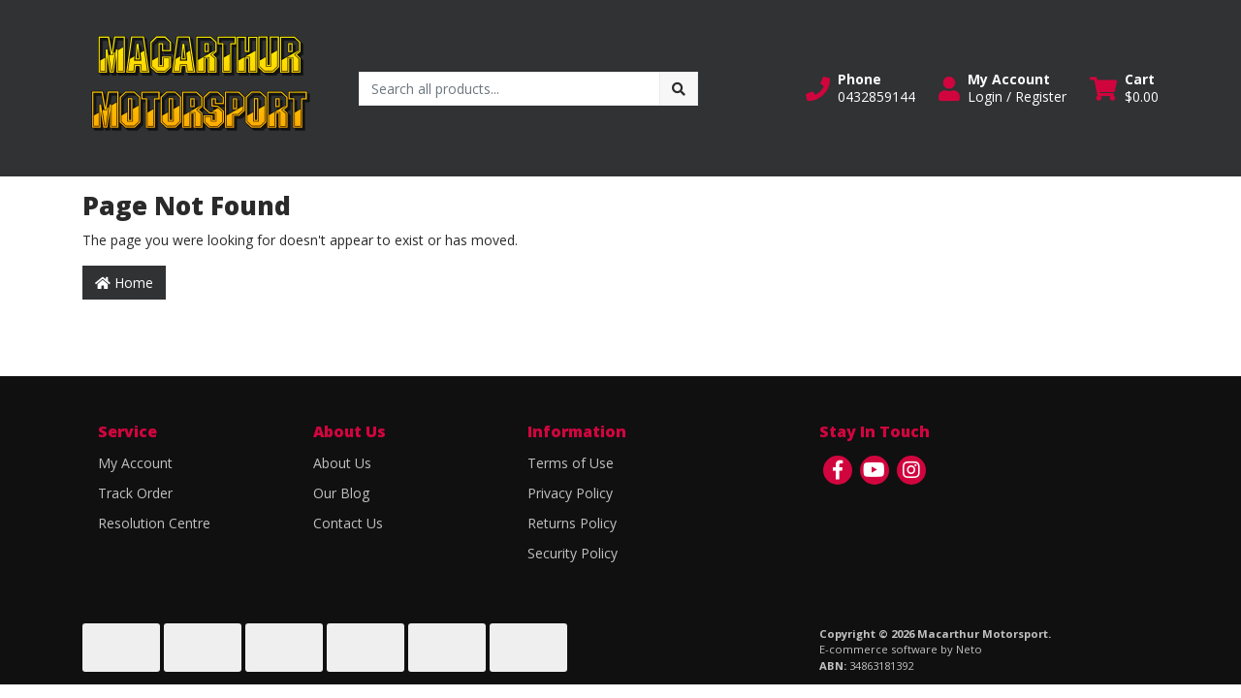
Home (124, 282)
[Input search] (509, 89)
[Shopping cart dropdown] (1124, 88)
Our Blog (341, 493)
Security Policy (572, 553)
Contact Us (348, 523)
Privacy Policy (570, 493)
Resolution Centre (154, 523)
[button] (860, 88)
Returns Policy (572, 523)
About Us (342, 463)
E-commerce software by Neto (900, 649)
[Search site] (678, 89)
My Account (135, 463)
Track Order (135, 493)
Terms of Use (570, 463)
